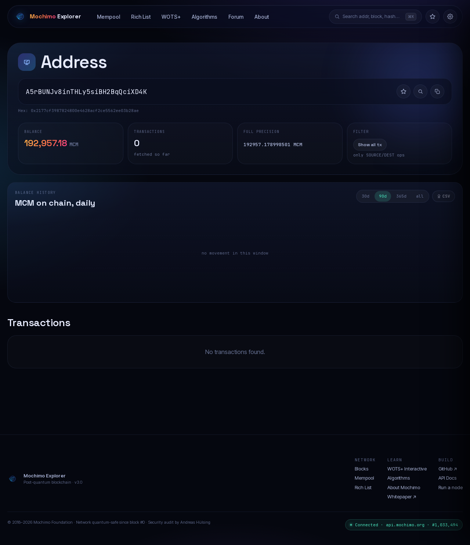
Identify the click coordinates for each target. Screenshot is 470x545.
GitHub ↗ (447, 469)
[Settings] (450, 17)
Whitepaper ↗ (401, 496)
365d (401, 196)
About (261, 17)
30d (365, 196)
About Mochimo (403, 487)
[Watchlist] (433, 17)
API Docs (447, 478)
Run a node (450, 487)
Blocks (361, 469)
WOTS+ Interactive (407, 469)
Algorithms (204, 17)
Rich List (141, 17)
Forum (235, 17)
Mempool (108, 17)
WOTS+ (171, 17)
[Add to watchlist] (404, 91)
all (420, 196)
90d (383, 196)
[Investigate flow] (420, 91)
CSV (443, 196)
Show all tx (370, 145)
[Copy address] (437, 91)
